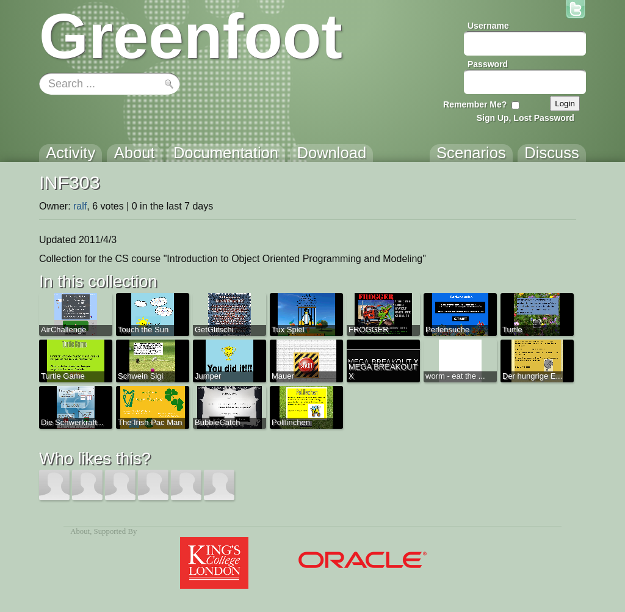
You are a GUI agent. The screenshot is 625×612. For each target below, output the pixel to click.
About (80, 531)
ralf (80, 206)
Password (488, 64)
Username (488, 26)
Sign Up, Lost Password (525, 118)
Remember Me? (475, 104)
